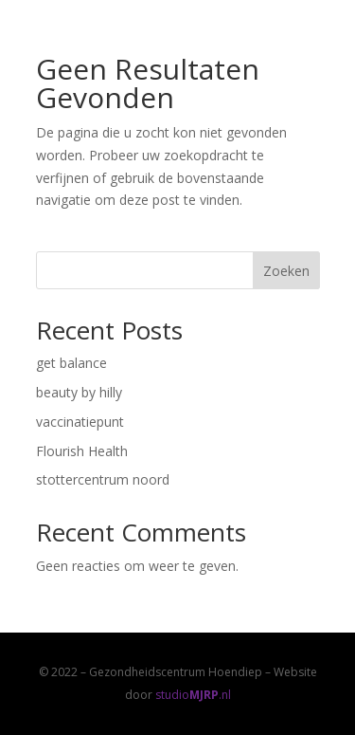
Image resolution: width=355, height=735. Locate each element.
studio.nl (193, 695)
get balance (71, 363)
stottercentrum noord (102, 479)
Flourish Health (82, 451)
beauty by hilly (79, 392)
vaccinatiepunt (80, 422)
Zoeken (286, 271)
